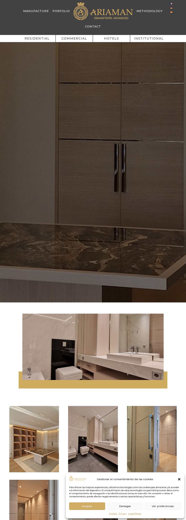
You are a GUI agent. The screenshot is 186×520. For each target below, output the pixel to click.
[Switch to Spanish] (171, 12)
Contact (93, 26)
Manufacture (36, 11)
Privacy (123, 513)
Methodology (150, 11)
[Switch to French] (171, 3)
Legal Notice (134, 513)
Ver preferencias (163, 506)
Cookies (113, 513)
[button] (179, 479)
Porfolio (61, 11)
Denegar (125, 506)
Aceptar (87, 506)
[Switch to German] (171, 8)
